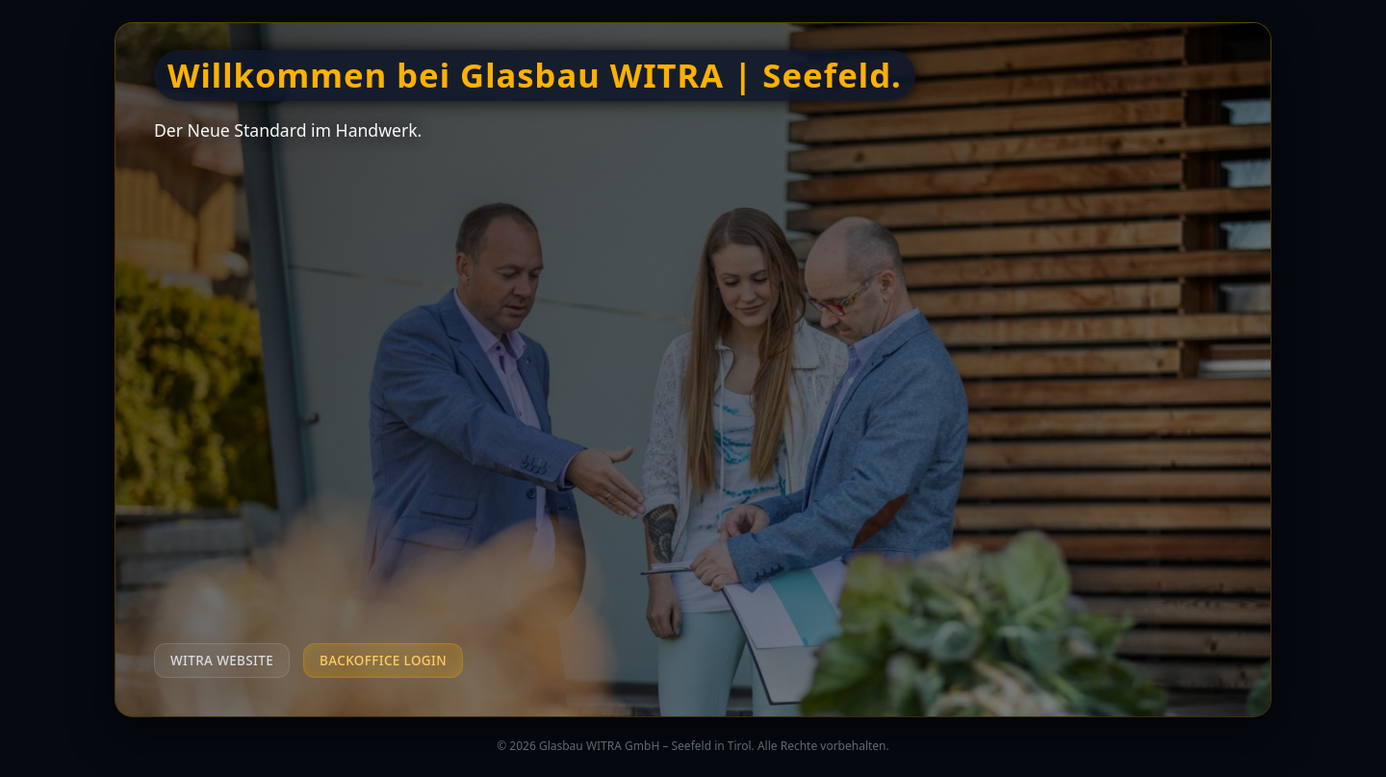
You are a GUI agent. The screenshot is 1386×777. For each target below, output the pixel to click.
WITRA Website (221, 660)
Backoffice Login (383, 660)
